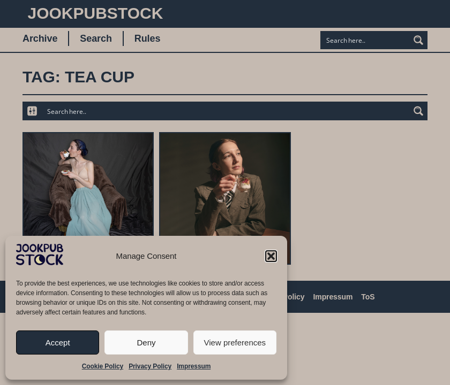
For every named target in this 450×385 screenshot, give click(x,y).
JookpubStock (95, 13)
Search (95, 38)
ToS (367, 296)
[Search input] (365, 40)
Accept (58, 342)
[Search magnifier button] (418, 40)
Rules (147, 38)
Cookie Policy (102, 366)
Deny (146, 342)
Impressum (194, 366)
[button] (271, 256)
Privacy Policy (150, 366)
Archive (39, 38)
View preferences (235, 342)
